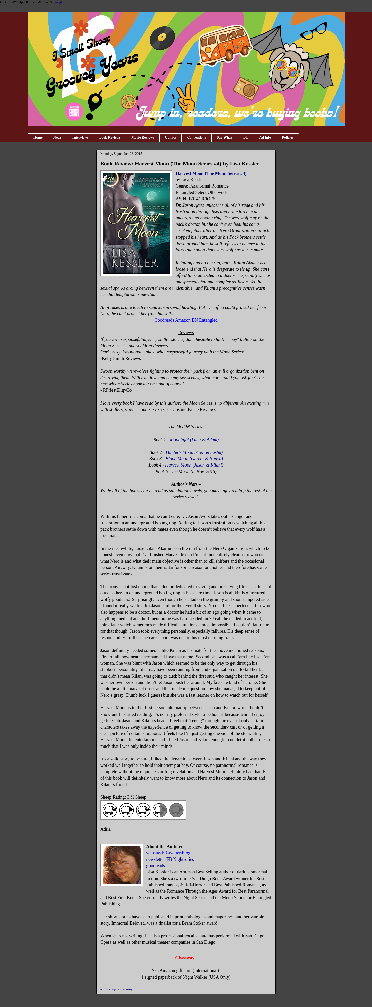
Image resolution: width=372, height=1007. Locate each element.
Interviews (80, 137)
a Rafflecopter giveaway (116, 989)
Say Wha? (224, 137)
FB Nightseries (180, 859)
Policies (287, 137)
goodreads (155, 865)
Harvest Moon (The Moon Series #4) (211, 173)
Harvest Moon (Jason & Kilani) (194, 465)
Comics (170, 137)
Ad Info (265, 137)
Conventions (196, 137)
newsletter (155, 859)
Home (38, 137)
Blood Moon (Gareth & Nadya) (194, 458)
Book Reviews (110, 137)
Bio (245, 137)
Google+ (59, 2)
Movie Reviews (142, 137)
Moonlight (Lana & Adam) (194, 439)
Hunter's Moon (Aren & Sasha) (194, 452)
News (57, 137)
